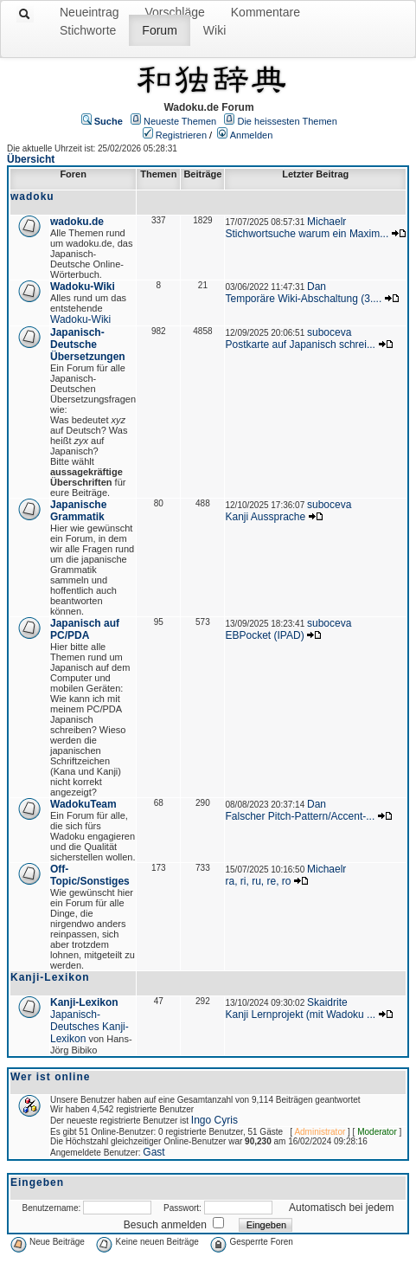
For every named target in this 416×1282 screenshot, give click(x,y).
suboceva (329, 332)
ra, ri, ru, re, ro (258, 881)
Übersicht (30, 159)
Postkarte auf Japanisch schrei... (299, 344)
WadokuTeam (83, 804)
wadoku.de (77, 222)
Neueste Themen (180, 121)
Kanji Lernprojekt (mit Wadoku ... (300, 1014)
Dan (316, 286)
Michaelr (326, 222)
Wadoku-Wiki (82, 286)
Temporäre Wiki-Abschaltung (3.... (303, 299)
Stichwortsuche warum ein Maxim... (306, 234)
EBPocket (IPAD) (264, 635)
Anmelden (251, 135)
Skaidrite (327, 1002)
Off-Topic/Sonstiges (90, 875)
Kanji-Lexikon (84, 1002)
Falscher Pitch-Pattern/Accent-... (299, 816)
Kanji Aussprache (265, 517)
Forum (159, 30)
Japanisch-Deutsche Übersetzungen (87, 344)
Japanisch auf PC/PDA (84, 629)
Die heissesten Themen (286, 121)
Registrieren (181, 135)
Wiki (214, 30)
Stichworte (88, 30)
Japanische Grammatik (78, 511)
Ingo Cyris (214, 1120)
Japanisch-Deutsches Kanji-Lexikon (89, 1026)
